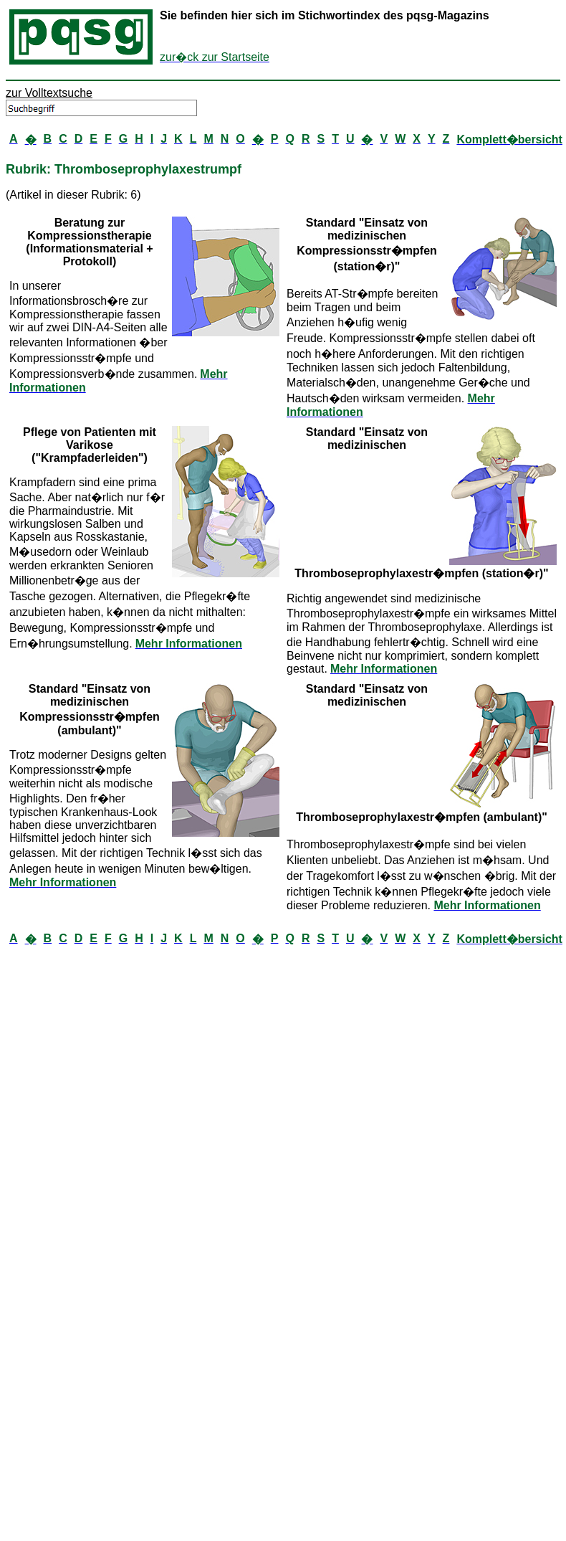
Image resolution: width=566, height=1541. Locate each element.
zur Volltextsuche (49, 93)
